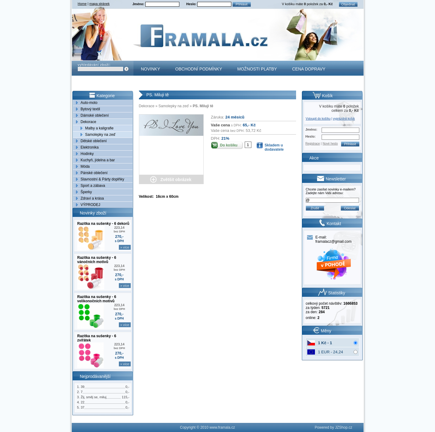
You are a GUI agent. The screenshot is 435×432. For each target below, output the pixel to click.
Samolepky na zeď (100, 134)
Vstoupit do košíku (318, 118)
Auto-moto (89, 103)
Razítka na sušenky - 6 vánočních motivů (96, 259)
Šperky (86, 192)
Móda (85, 166)
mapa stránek (99, 3)
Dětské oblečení (94, 141)
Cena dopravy (308, 69)
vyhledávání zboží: (94, 65)
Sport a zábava (93, 185)
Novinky (150, 69)
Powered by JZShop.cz (333, 427)
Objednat (348, 4)
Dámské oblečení (95, 115)
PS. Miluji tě (203, 106)
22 (83, 402)
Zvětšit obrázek (176, 179)
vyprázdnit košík (344, 118)
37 (83, 407)
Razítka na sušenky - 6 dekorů (103, 223)
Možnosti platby (257, 69)
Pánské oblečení (94, 173)
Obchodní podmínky (198, 69)
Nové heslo (330, 143)
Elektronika (89, 147)
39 (83, 387)
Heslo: (192, 4)
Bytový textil (90, 109)
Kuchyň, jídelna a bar (98, 160)
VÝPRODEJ (90, 205)
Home (82, 3)
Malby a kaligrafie (99, 128)
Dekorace (88, 122)
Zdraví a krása (92, 198)
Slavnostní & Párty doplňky (102, 179)
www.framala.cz (222, 427)
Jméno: (139, 4)
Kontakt (151, 83)
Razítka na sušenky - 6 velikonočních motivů (96, 299)
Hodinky (87, 154)
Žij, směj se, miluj (93, 397)
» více (124, 247)
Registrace (313, 143)
